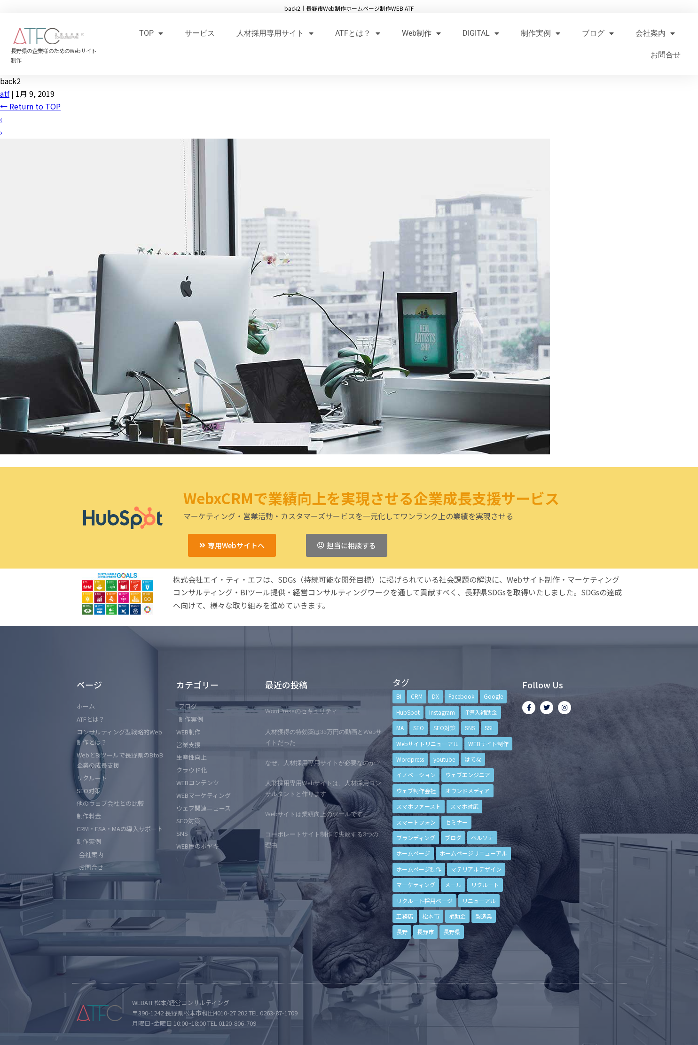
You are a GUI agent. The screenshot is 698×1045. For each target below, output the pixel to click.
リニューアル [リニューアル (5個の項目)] (479, 901)
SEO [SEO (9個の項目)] (418, 728)
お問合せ (666, 54)
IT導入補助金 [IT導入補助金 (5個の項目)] (480, 712)
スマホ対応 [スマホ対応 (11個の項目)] (464, 806)
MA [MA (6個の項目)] (400, 728)
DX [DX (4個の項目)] (435, 696)
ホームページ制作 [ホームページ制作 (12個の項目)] (418, 869)
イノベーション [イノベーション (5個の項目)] (416, 775)
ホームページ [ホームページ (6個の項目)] (413, 853)
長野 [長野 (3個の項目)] (402, 932)
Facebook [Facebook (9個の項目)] (461, 696)
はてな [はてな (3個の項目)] (472, 759)
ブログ (598, 33)
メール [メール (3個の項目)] (453, 885)
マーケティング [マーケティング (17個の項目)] (415, 885)
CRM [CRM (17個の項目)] (417, 696)
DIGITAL (481, 33)
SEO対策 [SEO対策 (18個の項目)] (444, 728)
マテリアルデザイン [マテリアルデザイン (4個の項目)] (476, 869)
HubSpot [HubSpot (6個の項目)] (408, 712)
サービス (200, 33)
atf (4, 93)
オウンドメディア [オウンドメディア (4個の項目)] (467, 791)
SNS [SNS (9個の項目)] (470, 728)
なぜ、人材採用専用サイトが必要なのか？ (323, 762)
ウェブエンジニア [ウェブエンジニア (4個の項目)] (467, 775)
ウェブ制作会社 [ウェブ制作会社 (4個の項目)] (416, 791)
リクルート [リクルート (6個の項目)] (485, 885)
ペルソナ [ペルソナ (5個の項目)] (482, 838)
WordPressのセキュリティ (301, 711)
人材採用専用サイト (275, 33)
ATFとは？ (357, 33)
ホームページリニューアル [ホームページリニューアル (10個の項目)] (473, 853)
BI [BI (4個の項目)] (398, 696)
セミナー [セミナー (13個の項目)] (456, 822)
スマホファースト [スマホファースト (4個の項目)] (418, 806)
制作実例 (540, 33)
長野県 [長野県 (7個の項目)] (451, 932)
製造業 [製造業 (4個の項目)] (483, 916)
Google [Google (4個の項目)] (493, 696)
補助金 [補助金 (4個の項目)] (457, 916)
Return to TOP (30, 106)
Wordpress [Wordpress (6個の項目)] (410, 759)
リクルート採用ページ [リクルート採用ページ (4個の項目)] (424, 901)
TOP (151, 33)
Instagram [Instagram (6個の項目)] (442, 712)
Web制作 (421, 33)
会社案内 (655, 33)
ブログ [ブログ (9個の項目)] (453, 838)
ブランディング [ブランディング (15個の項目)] (415, 838)
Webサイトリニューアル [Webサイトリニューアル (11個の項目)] (427, 744)
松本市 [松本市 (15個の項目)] (431, 916)
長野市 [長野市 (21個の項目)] (425, 932)
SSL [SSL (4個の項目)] (489, 728)
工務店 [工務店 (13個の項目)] (404, 916)
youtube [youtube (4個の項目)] (444, 759)
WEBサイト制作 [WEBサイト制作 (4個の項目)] (488, 744)
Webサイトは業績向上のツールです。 (317, 814)
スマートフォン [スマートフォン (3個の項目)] (416, 822)
